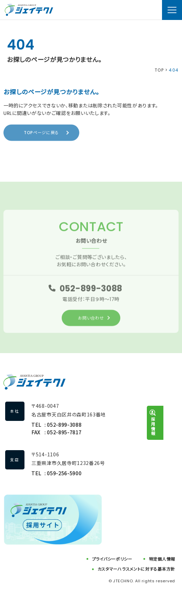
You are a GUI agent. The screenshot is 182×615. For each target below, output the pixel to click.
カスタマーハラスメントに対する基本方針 (136, 569)
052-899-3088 (91, 289)
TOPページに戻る (41, 133)
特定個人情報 (162, 559)
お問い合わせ (91, 319)
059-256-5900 (64, 473)
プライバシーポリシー (112, 559)
